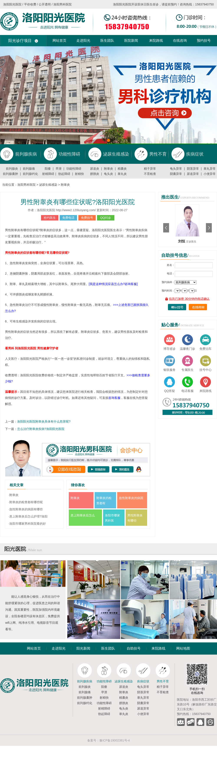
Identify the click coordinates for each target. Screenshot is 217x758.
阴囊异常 (176, 174)
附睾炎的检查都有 (104, 500)
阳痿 (48, 168)
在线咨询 (180, 40)
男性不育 (163, 681)
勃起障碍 (64, 174)
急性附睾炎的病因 (131, 498)
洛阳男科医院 (26, 184)
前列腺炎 (12, 168)
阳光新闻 (83, 648)
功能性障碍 (73, 168)
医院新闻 (131, 40)
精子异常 (150, 168)
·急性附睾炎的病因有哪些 (25, 509)
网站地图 (183, 648)
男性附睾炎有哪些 (135, 518)
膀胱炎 (94, 174)
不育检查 (150, 174)
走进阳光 (83, 40)
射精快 (79, 174)
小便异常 (210, 174)
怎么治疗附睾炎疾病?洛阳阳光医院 (40, 429)
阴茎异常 (193, 168)
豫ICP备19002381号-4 (114, 740)
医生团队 (107, 40)
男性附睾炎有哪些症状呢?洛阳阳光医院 (77, 202)
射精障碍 (48, 174)
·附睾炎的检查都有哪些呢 (25, 502)
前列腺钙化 (30, 174)
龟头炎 (108, 174)
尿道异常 (193, 174)
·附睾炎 (13, 495)
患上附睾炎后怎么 (83, 515)
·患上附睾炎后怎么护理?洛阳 (28, 516)
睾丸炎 (122, 174)
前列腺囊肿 (10, 174)
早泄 (59, 168)
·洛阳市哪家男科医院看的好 (27, 523)
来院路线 (156, 40)
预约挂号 (204, 40)
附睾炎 (108, 168)
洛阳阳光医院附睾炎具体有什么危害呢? (44, 421)
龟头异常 (176, 168)
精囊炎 (122, 168)
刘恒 (182, 241)
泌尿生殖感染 (48, 184)
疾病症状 (143, 681)
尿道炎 (94, 168)
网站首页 (59, 40)
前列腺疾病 (84, 681)
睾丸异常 (210, 168)
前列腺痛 (29, 168)
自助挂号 (134, 648)
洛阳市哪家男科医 (112, 518)
